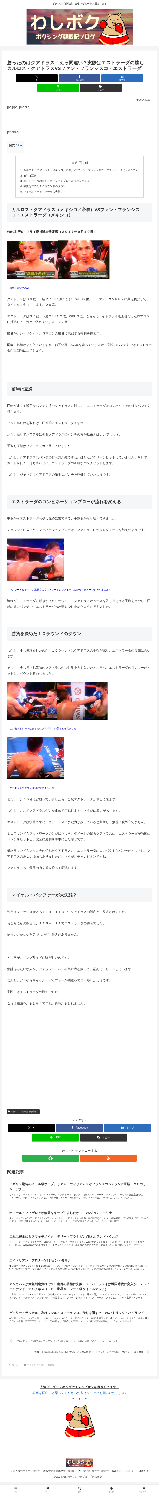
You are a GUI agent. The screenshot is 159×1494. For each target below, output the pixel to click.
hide (19, 135)
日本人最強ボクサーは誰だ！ (22, 1483)
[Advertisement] (79, 109)
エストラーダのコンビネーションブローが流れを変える (55, 172)
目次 (74, 152)
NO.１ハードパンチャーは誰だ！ (134, 1483)
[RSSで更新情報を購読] (83, 1150)
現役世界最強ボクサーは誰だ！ (59, 1483)
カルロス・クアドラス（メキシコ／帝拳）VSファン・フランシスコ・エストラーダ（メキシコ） (81, 160)
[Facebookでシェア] (55, 78)
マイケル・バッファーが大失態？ (41, 183)
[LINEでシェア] (103, 78)
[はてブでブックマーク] (79, 78)
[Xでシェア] (30, 78)
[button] (128, 78)
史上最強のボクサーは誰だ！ (96, 1483)
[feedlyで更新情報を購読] (75, 1150)
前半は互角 (27, 166)
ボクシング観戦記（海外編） (23, 1103)
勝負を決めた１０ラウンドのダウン (42, 177)
